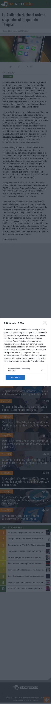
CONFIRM (15, 377)
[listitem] (25, 370)
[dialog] (25, 352)
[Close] (45, 323)
